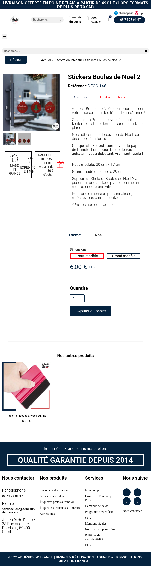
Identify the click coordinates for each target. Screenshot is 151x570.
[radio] (87, 256)
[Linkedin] (127, 501)
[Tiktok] (137, 501)
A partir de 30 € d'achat (45, 165)
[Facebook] (127, 492)
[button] (109, 19)
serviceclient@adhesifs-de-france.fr (19, 510)
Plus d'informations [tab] (111, 97)
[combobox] (42, 20)
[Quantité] (77, 298)
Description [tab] (80, 97)
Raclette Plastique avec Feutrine (26, 415)
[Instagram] (137, 492)
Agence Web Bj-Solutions (119, 557)
